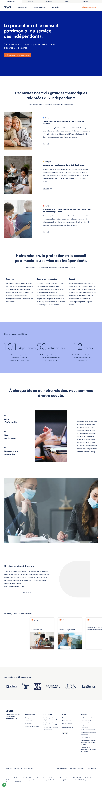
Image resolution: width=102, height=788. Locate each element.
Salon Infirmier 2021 (68, 727)
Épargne (49, 1)
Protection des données (77, 768)
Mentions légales (62, 768)
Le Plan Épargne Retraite (88, 718)
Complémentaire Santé (32, 727)
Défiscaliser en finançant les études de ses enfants (88, 749)
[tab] (31, 1)
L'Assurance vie (85, 738)
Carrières (85, 1)
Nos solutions (22, 7)
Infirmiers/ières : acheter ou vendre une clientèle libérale (88, 743)
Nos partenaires (67, 724)
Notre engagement (39, 7)
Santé (67, 1)
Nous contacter (67, 718)
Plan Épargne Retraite (31, 718)
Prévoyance (28, 724)
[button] (4, 784)
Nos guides (55, 7)
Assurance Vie (29, 721)
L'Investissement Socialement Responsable (86, 723)
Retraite (30, 1)
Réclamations (92, 768)
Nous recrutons (66, 721)
